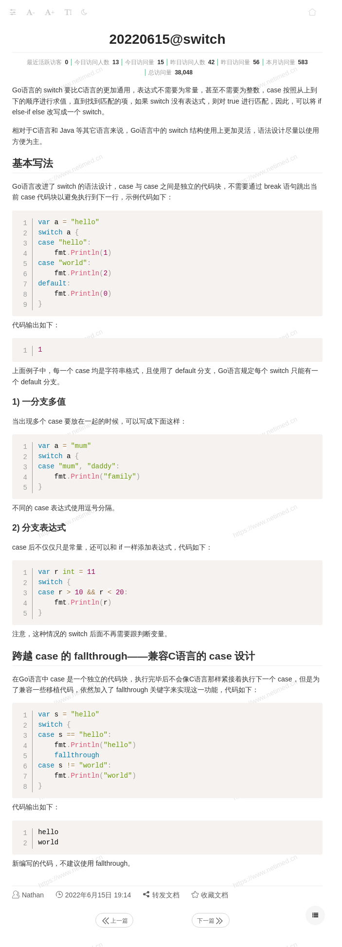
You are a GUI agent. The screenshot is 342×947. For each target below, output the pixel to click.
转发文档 (161, 895)
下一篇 (210, 921)
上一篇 (114, 921)
